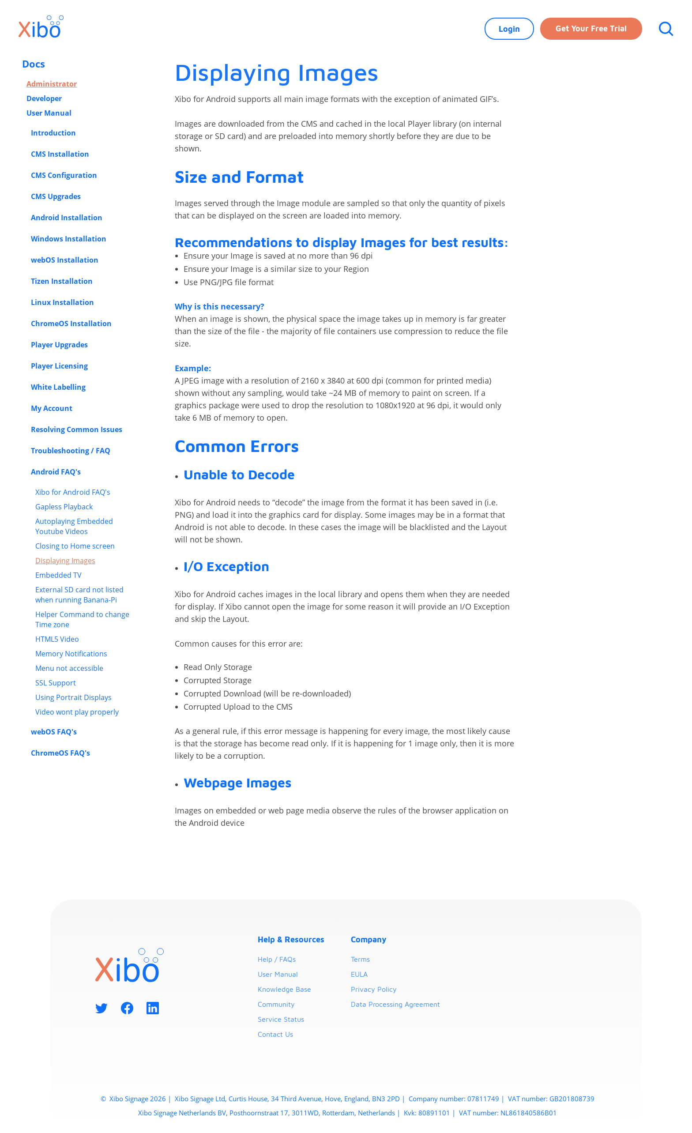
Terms (360, 959)
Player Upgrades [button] (60, 345)
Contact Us (275, 1034)
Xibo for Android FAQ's (72, 492)
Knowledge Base (284, 989)
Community (276, 1004)
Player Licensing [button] (60, 366)
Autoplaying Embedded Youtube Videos (74, 526)
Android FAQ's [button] (57, 472)
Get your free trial (591, 28)
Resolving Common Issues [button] (77, 429)
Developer (44, 98)
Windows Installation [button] (69, 239)
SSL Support (55, 683)
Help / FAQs (277, 959)
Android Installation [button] (67, 217)
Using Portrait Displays (73, 697)
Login (509, 29)
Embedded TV (58, 575)
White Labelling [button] (59, 387)
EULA (359, 974)
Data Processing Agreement (395, 1004)
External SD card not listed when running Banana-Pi (79, 595)
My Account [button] (52, 408)
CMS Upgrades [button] (57, 196)
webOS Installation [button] (65, 260)
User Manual (48, 113)
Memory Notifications (71, 654)
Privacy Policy (374, 989)
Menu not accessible (69, 668)
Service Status (281, 1019)
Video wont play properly (77, 712)
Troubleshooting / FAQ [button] (71, 450)
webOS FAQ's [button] (55, 732)
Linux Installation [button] (63, 302)
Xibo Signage (128, 1098)
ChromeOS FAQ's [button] (61, 753)
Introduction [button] (54, 133)
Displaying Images (65, 560)
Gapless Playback (64, 507)
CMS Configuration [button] (65, 175)
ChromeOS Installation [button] (72, 323)
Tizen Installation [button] (62, 281)
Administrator (51, 84)
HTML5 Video (57, 639)
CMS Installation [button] (61, 154)
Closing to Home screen (75, 546)
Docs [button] (35, 63)
